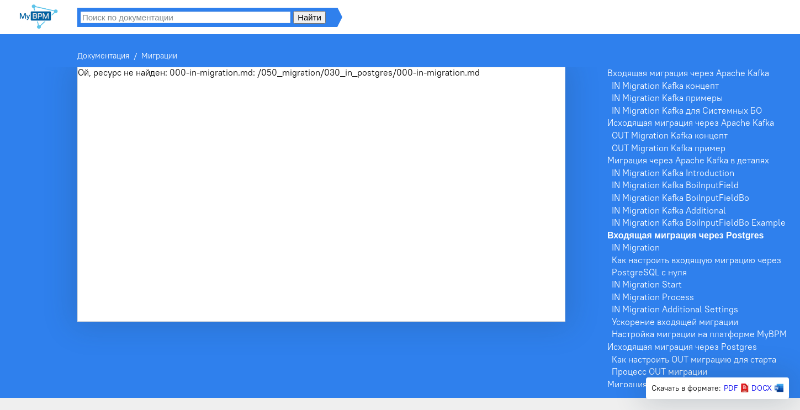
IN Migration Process (653, 296)
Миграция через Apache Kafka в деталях (688, 160)
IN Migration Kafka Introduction (673, 172)
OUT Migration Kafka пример (668, 147)
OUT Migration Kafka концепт (670, 135)
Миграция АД (634, 384)
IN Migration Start (647, 284)
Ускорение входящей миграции (675, 321)
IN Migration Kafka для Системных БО (687, 110)
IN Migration (636, 247)
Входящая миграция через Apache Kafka (688, 72)
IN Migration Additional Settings (675, 309)
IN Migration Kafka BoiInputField (675, 184)
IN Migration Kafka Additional (669, 210)
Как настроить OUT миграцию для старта (694, 359)
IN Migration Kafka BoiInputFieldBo (680, 197)
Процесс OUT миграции (659, 371)
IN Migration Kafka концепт (665, 85)
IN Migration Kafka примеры (667, 97)
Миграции (159, 56)
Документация (103, 56)
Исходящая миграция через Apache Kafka (690, 122)
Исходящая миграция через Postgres (682, 346)
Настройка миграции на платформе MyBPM (699, 333)
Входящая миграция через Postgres (685, 235)
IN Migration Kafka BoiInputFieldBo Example (699, 222)
